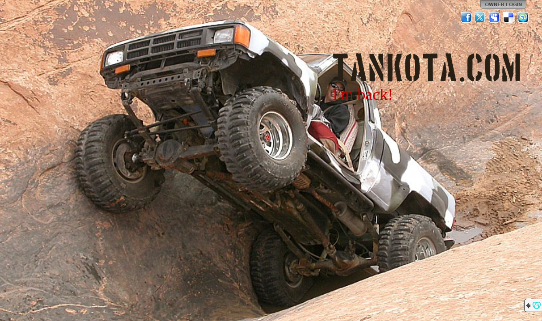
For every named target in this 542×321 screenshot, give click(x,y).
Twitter (480, 17)
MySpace (494, 17)
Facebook (466, 17)
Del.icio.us (509, 17)
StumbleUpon (523, 17)
